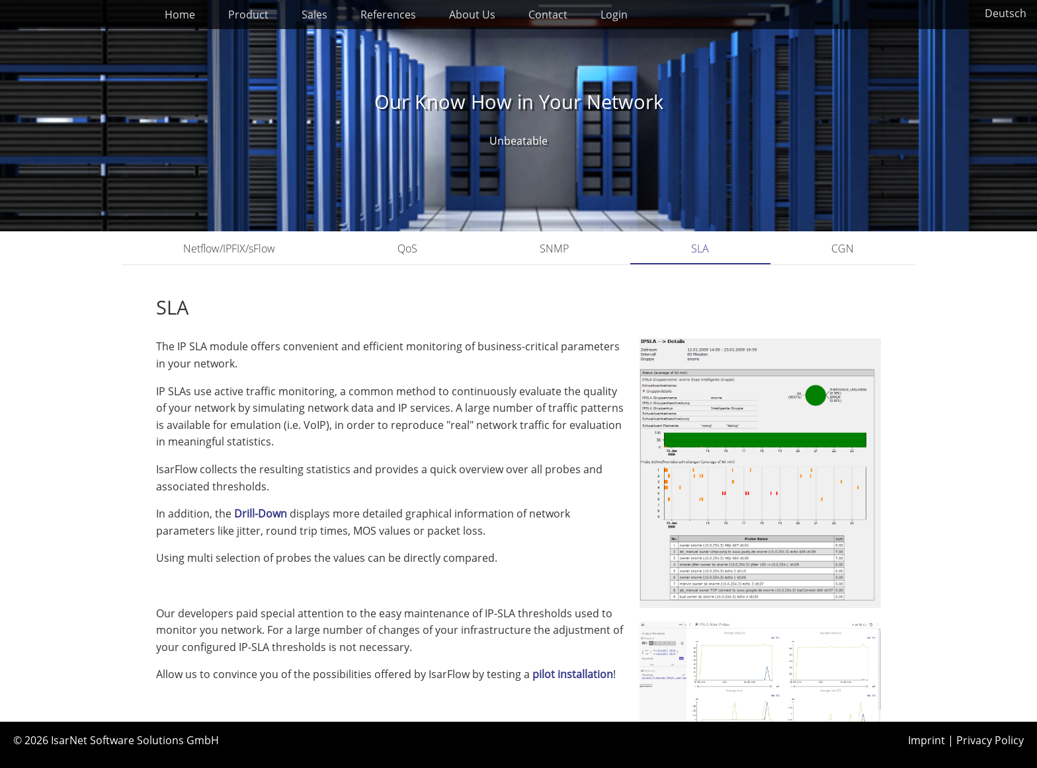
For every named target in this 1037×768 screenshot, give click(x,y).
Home (180, 14)
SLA (700, 248)
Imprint (926, 740)
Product (248, 14)
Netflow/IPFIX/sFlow (229, 248)
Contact (547, 14)
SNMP (554, 248)
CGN (842, 248)
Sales (314, 14)
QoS (407, 248)
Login (614, 14)
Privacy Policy (990, 740)
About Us (472, 14)
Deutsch (1005, 13)
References (388, 14)
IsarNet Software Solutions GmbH (135, 740)
